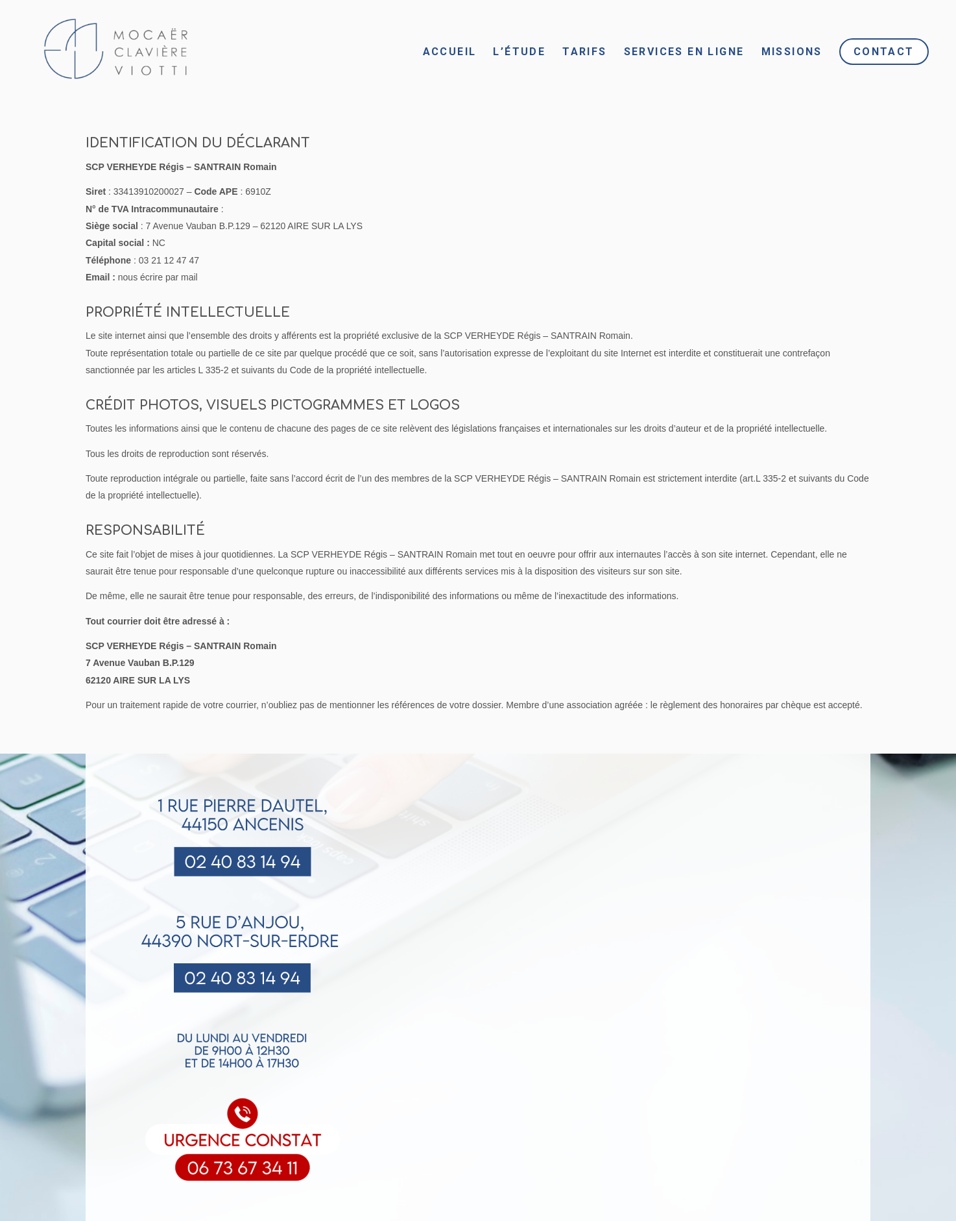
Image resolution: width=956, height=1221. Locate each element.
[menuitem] (449, 52)
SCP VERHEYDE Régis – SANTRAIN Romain (181, 167)
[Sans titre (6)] (111, 52)
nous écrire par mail (158, 277)
